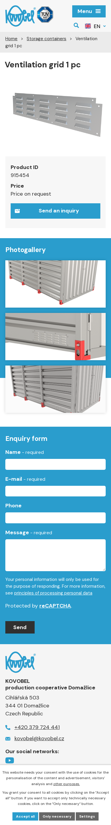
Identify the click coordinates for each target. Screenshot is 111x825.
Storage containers (46, 39)
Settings (87, 816)
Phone (13, 505)
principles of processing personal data (53, 593)
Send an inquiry (47, 210)
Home (11, 39)
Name (24, 452)
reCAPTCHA (55, 605)
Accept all (25, 816)
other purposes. (66, 784)
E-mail (25, 479)
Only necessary (57, 816)
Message (28, 532)
